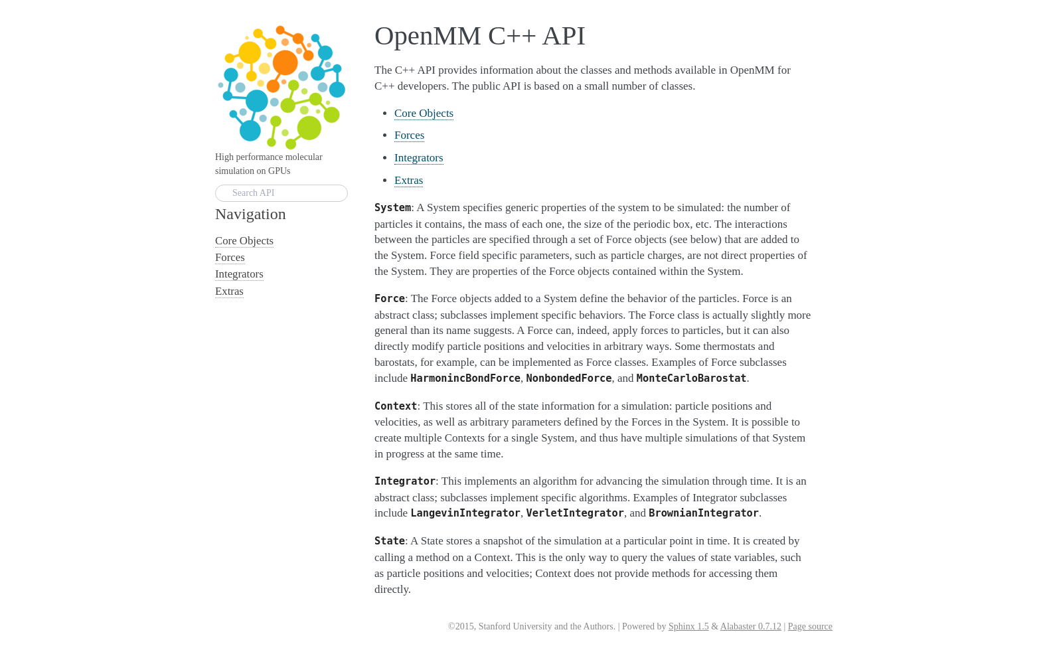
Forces (409, 135)
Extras (408, 180)
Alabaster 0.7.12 (750, 626)
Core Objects (423, 113)
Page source (810, 626)
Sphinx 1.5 (689, 626)
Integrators (418, 157)
